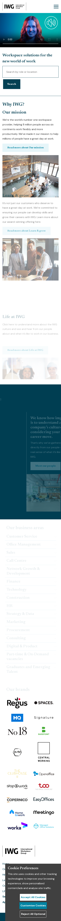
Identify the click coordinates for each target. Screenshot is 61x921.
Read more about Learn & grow (26, 204)
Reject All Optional (33, 914)
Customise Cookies (33, 905)
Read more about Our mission (25, 158)
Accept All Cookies (33, 897)
